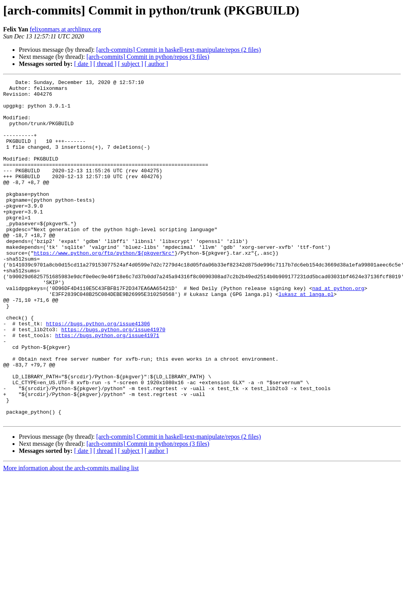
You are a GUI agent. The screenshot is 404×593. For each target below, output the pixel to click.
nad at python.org (338, 330)
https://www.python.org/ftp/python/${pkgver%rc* (104, 288)
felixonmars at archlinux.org (65, 29)
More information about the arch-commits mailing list (71, 536)
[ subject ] (130, 63)
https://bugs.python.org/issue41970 (113, 379)
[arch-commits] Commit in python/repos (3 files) (147, 56)
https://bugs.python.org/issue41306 (98, 372)
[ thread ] (104, 63)
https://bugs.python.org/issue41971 (107, 386)
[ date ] (83, 63)
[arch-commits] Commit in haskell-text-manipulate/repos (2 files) (178, 49)
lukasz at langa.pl (305, 337)
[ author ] (156, 63)
